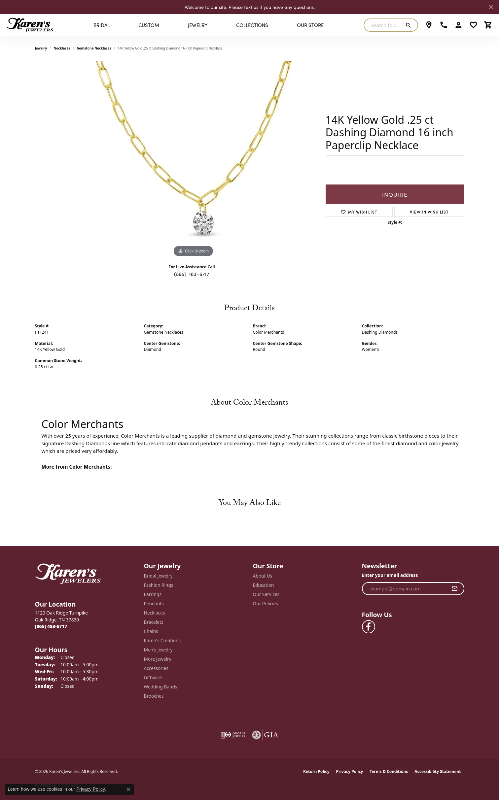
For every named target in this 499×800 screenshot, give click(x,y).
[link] (429, 25)
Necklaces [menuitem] (154, 613)
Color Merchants (268, 332)
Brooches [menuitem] (154, 696)
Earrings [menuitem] (153, 594)
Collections (252, 24)
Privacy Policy (349, 771)
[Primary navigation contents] (208, 25)
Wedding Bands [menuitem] (160, 686)
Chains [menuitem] (151, 631)
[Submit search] (409, 25)
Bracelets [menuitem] (153, 622)
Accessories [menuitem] (156, 668)
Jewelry (197, 24)
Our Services (266, 594)
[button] (458, 25)
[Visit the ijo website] (233, 735)
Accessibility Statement (437, 771)
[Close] (491, 7)
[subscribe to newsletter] (455, 589)
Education (263, 585)
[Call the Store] (51, 626)
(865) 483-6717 (191, 274)
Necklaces (61, 48)
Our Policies (265, 603)
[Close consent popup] (128, 789)
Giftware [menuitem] (153, 677)
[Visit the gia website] (265, 735)
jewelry (41, 48)
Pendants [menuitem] (154, 603)
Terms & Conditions (389, 771)
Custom (148, 24)
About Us (262, 576)
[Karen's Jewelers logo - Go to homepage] (30, 25)
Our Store (310, 24)
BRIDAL (101, 24)
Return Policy (316, 771)
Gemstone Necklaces (94, 48)
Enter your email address (390, 575)
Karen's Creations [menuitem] (162, 640)
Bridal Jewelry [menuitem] (158, 576)
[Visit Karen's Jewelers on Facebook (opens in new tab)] (368, 626)
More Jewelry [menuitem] (157, 659)
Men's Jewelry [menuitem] (158, 650)
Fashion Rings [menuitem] (158, 585)
